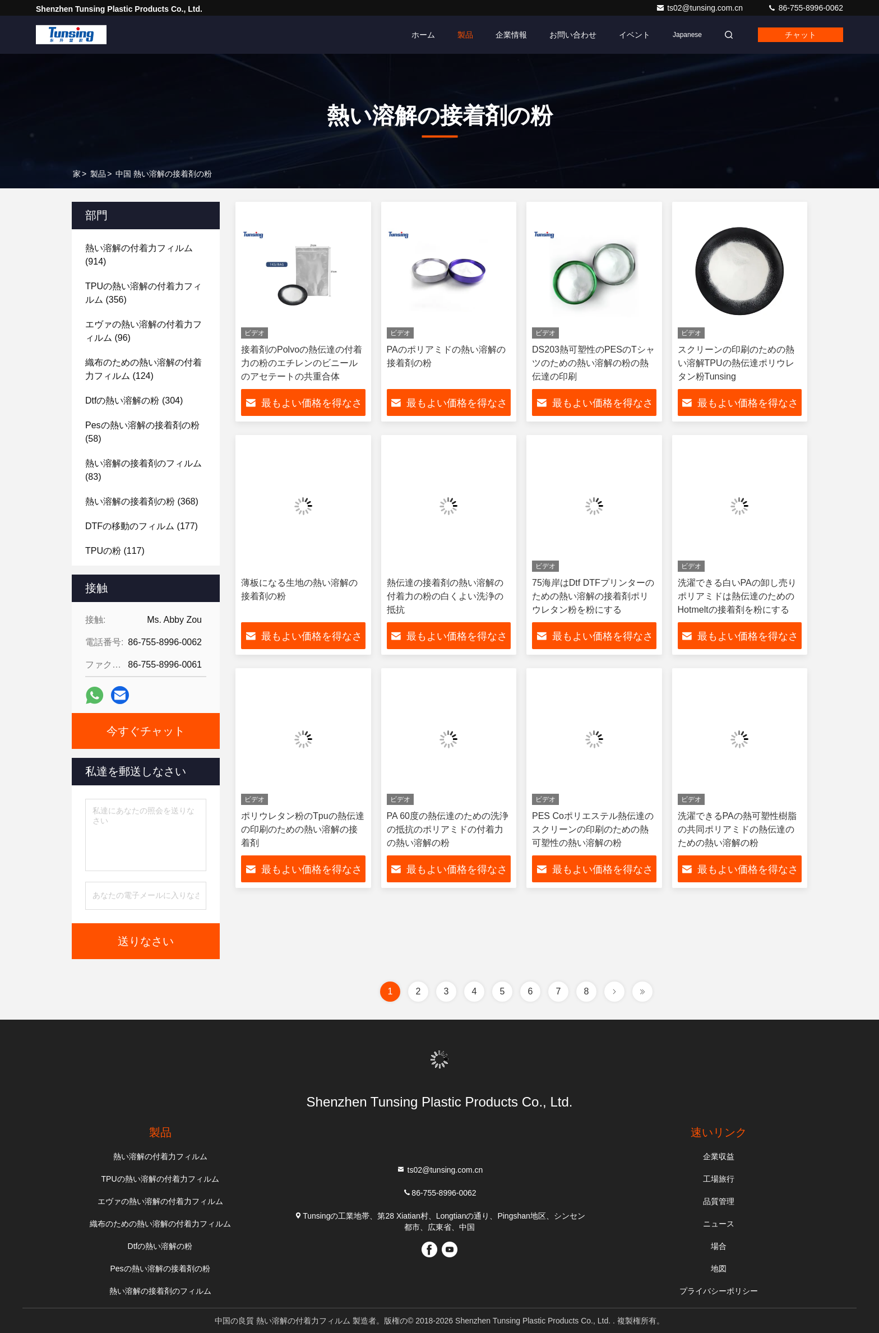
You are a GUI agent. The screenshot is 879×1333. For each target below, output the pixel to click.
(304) (134, 400)
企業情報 (511, 34)
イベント (634, 34)
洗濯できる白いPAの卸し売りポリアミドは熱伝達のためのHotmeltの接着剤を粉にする (737, 596)
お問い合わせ (572, 34)
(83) (143, 470)
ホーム (423, 34)
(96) (143, 331)
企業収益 (718, 1156)
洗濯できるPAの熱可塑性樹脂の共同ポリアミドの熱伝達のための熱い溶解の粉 (737, 829)
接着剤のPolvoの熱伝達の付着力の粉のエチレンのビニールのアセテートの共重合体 (301, 363)
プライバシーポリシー (718, 1290)
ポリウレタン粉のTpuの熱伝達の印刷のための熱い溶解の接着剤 (302, 829)
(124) (143, 369)
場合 (719, 1246)
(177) (141, 526)
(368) (141, 501)
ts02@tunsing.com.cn (700, 7)
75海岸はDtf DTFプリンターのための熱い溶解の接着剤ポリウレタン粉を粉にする (593, 596)
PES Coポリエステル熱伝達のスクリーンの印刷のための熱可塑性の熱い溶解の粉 (593, 829)
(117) (115, 551)
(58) (142, 431)
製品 (465, 34)
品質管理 (718, 1201)
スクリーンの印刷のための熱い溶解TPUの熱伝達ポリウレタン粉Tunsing (736, 363)
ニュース (718, 1223)
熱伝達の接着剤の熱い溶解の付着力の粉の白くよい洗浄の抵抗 (445, 596)
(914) (139, 254)
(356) (143, 292)
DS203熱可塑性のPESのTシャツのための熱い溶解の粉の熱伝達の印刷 (593, 363)
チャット (800, 34)
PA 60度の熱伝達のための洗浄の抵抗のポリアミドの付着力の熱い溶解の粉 (448, 829)
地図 (719, 1268)
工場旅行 (718, 1178)
